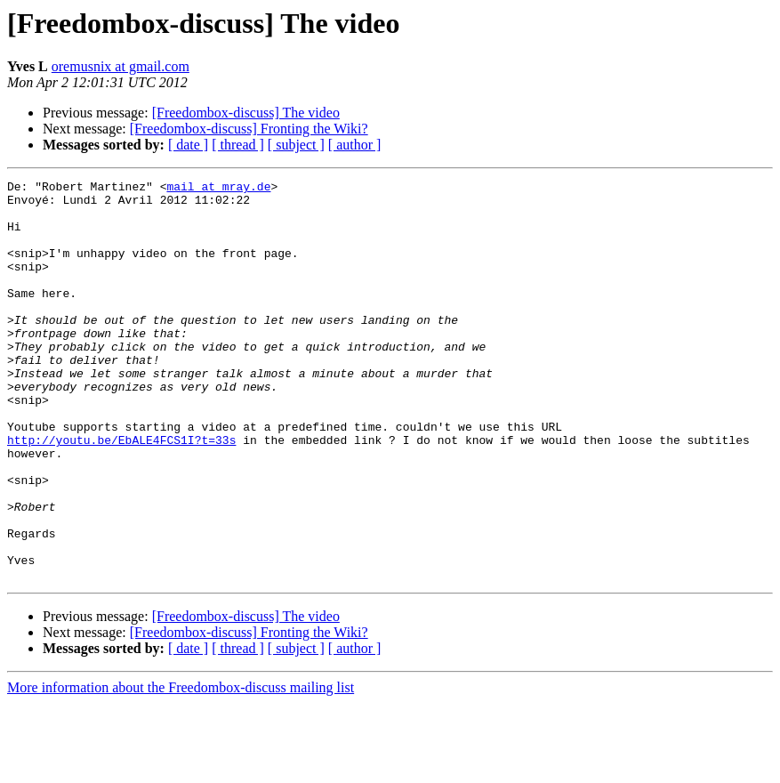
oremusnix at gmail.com (120, 66)
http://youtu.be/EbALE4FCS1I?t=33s (121, 493)
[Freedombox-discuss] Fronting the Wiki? (249, 128)
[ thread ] (238, 144)
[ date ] (188, 144)
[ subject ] (296, 144)
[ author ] (355, 144)
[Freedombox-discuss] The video (246, 112)
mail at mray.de (218, 189)
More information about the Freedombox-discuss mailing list (180, 767)
